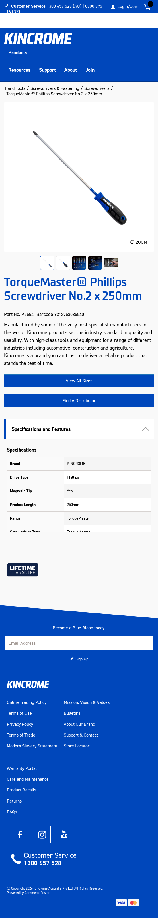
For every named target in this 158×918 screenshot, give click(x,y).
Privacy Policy (20, 724)
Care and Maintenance (28, 779)
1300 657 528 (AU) (64, 6)
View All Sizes (79, 381)
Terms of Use (19, 713)
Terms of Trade (21, 735)
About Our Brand (79, 724)
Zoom (141, 242)
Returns (14, 801)
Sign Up (81, 659)
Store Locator (76, 746)
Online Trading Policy (26, 702)
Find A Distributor (79, 401)
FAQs (12, 811)
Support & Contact (81, 735)
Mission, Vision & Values (87, 702)
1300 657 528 (42, 863)
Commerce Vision (37, 892)
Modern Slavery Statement (32, 746)
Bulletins (72, 713)
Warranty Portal (22, 768)
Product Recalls (21, 790)
